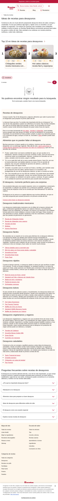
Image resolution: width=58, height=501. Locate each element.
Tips (30, 432)
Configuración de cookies (28, 498)
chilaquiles (40, 130)
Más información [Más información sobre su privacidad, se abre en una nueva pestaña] (14, 494)
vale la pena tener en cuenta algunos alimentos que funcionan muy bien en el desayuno (27, 146)
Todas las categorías (7, 457)
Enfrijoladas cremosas (12, 284)
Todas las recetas (8, 15)
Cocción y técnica (34, 435)
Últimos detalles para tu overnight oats (17, 247)
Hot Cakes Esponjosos (12, 302)
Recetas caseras (33, 437)
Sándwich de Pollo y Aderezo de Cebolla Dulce (19, 277)
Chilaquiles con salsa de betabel (15, 360)
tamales (32, 130)
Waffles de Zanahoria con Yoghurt (15, 311)
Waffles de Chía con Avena (13, 306)
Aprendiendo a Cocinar (35, 440)
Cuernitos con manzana (12, 338)
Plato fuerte (4, 468)
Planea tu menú (5, 440)
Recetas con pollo (6, 463)
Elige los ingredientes (7, 435)
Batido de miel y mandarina (13, 279)
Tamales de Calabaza (12, 330)
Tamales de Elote (10, 224)
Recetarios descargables (8, 437)
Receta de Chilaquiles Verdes (14, 219)
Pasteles (3, 474)
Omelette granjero (10, 357)
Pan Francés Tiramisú (12, 304)
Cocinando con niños (35, 448)
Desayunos (4, 460)
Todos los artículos (34, 429)
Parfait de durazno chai (12, 282)
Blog (33, 10)
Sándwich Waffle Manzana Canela (15, 309)
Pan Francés (9, 362)
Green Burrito (9, 335)
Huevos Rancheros (11, 228)
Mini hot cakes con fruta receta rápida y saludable (20, 250)
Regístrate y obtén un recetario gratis (29, 1)
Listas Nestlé (4, 432)
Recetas (21, 10)
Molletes (7, 226)
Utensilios (31, 446)
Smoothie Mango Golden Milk (14, 333)
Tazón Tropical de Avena (12, 355)
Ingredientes (32, 443)
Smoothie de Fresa (11, 252)
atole (40, 135)
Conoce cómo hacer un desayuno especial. (16, 200)
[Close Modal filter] (54, 82)
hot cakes (26, 130)
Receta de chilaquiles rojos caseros (16, 221)
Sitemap (3, 443)
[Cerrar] (55, 486)
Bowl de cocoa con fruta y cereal (15, 275)
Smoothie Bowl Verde (11, 255)
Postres (3, 471)
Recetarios (44, 10)
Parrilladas (4, 466)
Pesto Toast (8, 257)
